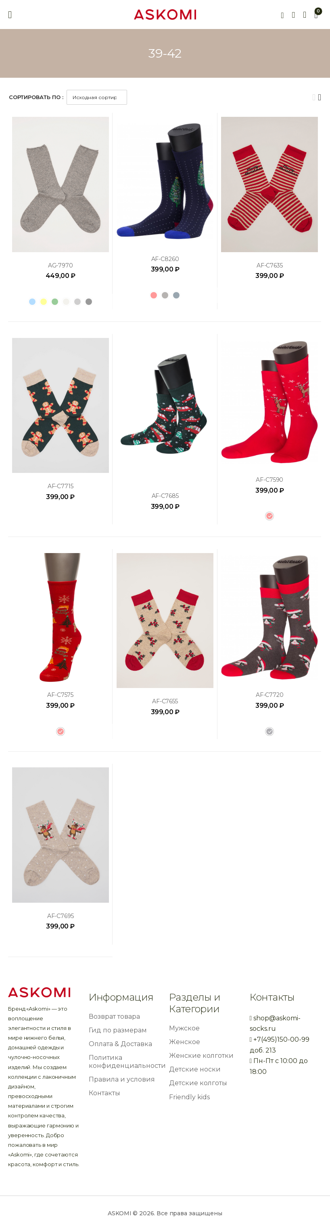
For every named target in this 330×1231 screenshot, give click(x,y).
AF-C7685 (165, 495)
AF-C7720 (270, 694)
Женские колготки (201, 1055)
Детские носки (195, 1069)
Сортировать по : (36, 97)
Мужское (184, 1028)
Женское (184, 1042)
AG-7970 (60, 265)
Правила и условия (122, 1079)
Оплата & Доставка (120, 1044)
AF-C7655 (165, 701)
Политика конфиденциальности (127, 1061)
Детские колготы (198, 1083)
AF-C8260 (165, 259)
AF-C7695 (60, 916)
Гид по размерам (118, 1030)
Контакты (104, 1093)
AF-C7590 (269, 479)
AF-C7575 (60, 694)
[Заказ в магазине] (97, 97)
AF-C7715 (60, 486)
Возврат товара (114, 1016)
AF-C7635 (270, 265)
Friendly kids (189, 1097)
